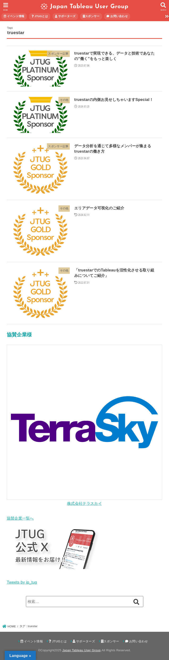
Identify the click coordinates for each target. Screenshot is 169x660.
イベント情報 (14, 16)
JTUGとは (40, 16)
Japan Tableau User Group (89, 7)
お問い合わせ (117, 16)
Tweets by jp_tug (22, 582)
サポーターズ (65, 16)
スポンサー (91, 16)
